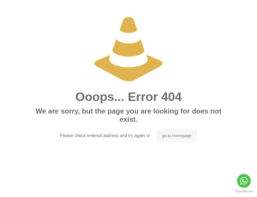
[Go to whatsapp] (244, 181)
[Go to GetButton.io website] (244, 191)
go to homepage (177, 135)
